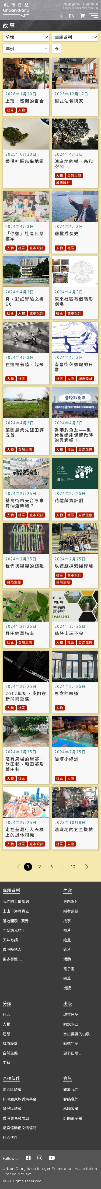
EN (72, 15)
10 (73, 867)
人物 (21, 110)
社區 (10, 110)
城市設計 (63, 182)
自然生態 (74, 175)
